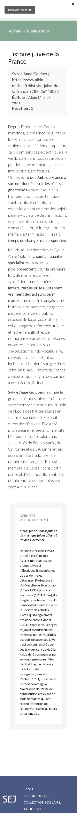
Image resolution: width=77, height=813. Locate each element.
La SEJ (28, 789)
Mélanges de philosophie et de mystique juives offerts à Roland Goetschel (38, 535)
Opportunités (36, 796)
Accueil (15, 31)
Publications (38, 31)
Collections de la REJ (43, 802)
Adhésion (32, 809)
